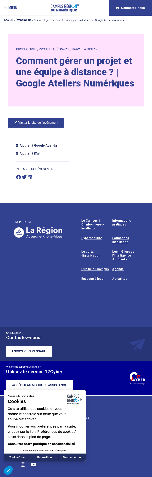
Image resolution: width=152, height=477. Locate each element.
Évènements (24, 20)
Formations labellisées (120, 240)
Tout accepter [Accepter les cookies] (72, 457)
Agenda (118, 269)
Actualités (119, 279)
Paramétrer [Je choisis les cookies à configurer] (44, 457)
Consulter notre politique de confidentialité (41, 444)
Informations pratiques (121, 222)
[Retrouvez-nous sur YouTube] (34, 464)
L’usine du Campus (95, 269)
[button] (10, 8)
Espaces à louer (93, 279)
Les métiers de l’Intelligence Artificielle (123, 255)
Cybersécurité (91, 238)
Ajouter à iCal (30, 153)
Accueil (8, 20)
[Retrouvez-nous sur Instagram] (23, 464)
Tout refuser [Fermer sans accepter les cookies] (17, 457)
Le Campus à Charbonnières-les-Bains (92, 224)
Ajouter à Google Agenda (38, 145)
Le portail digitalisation (90, 253)
